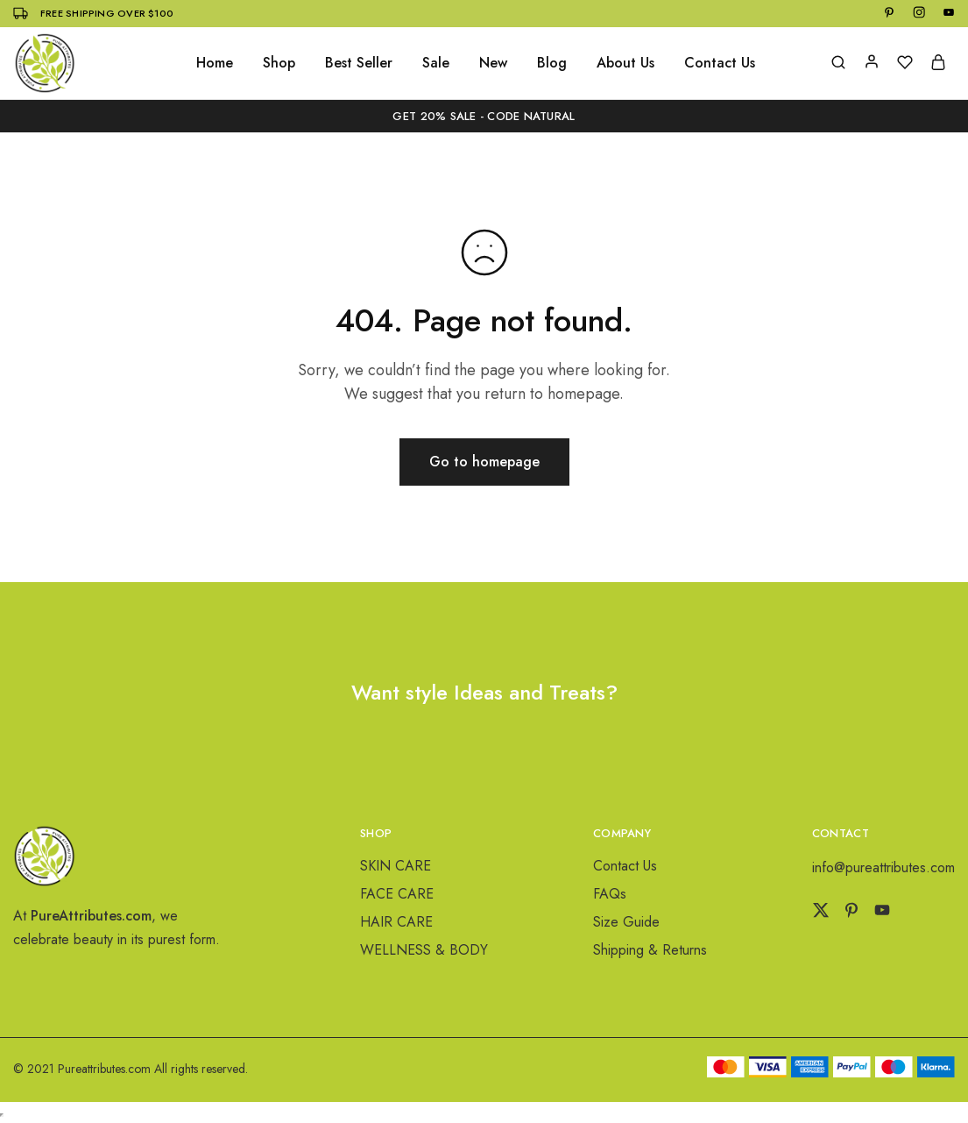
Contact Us (719, 63)
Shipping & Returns (650, 950)
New (493, 63)
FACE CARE (397, 894)
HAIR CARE (396, 922)
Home (214, 63)
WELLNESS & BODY (424, 950)
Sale (435, 63)
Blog (552, 63)
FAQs (609, 894)
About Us (625, 63)
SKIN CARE (395, 866)
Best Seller (358, 63)
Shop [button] (279, 63)
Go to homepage (484, 461)
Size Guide (626, 922)
